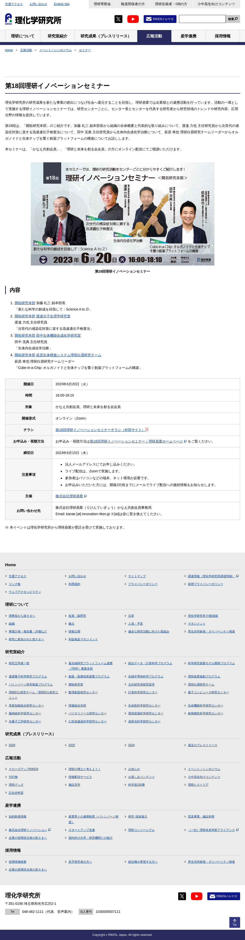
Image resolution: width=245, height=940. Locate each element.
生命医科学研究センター (144, 705)
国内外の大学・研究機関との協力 (91, 838)
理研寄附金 (102, 4)
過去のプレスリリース (202, 745)
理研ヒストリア (198, 784)
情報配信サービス (80, 777)
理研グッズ (16, 784)
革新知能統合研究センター (26, 705)
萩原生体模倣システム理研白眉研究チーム (68, 355)
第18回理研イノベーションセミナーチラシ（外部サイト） (102, 430)
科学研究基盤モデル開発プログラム (211, 663)
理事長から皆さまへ (22, 616)
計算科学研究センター (143, 692)
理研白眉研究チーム (201, 684)
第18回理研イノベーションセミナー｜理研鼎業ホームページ (138, 441)
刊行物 (13, 777)
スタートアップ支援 (82, 830)
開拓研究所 (76, 684)
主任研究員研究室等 (141, 684)
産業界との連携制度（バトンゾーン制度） (93, 819)
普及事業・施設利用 (201, 816)
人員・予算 (135, 623)
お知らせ (134, 769)
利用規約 (74, 584)
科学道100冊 (136, 784)
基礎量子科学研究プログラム (28, 676)
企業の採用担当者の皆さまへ (28, 838)
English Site (62, 4)
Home (9, 50)
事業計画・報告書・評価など (28, 631)
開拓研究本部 (25, 303)
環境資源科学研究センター (145, 713)
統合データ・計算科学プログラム (150, 663)
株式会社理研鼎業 (71, 496)
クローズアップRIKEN (23, 769)
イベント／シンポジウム (55, 50)
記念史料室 (16, 793)
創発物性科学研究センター (205, 713)
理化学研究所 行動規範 (203, 616)
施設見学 (74, 784)
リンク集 (15, 584)
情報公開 (74, 631)
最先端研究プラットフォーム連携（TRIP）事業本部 (91, 666)
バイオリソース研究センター (88, 713)
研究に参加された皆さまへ (26, 639)
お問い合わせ (38, 4)
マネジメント (197, 623)
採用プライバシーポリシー (205, 584)
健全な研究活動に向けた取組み (148, 631)
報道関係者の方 (133, 4)
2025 (72, 745)
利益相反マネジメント (83, 639)
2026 (12, 745)
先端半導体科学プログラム (145, 676)
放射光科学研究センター (144, 721)
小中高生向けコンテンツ (216, 4)
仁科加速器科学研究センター (88, 721)
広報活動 (26, 50)
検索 (231, 19)
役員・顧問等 (77, 616)
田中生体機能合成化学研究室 (58, 335)
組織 (12, 623)
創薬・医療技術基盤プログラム (89, 676)
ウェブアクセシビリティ (25, 592)
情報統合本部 (77, 705)
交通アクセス (14, 4)
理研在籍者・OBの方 (171, 4)
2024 (131, 745)
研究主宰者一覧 (19, 663)
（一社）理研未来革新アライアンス (213, 830)
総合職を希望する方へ (143, 861)
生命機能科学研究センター (205, 705)
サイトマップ (137, 576)
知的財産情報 (17, 816)
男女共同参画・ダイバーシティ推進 (211, 631)
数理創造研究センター (83, 692)
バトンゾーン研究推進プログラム (31, 684)
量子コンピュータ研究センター (208, 692)
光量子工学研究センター (25, 721)
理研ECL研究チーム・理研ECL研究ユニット (33, 695)
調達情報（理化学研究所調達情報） (213, 576)
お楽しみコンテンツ (141, 777)
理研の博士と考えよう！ (85, 769)
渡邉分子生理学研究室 (53, 316)
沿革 (131, 616)
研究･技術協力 (137, 816)
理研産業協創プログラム (204, 676)
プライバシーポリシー (143, 584)
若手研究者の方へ (80, 861)
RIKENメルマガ (163, 19)
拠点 (71, 623)
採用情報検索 (17, 861)
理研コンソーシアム (141, 830)
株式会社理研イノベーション (30, 830)
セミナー (85, 50)
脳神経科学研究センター (25, 713)
